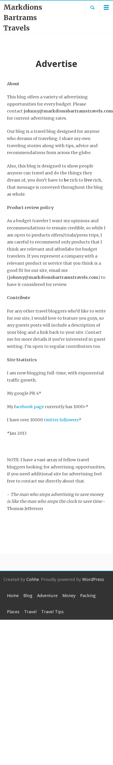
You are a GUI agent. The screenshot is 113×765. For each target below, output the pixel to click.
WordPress (93, 579)
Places (13, 611)
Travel (30, 611)
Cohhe (32, 579)
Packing (88, 595)
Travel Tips (52, 611)
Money (68, 595)
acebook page (30, 406)
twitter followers (61, 419)
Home (13, 595)
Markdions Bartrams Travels (22, 17)
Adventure (47, 595)
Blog (27, 595)
